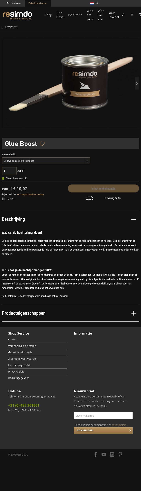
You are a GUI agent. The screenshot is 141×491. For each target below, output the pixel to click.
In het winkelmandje (103, 188)
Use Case (60, 15)
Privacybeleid (16, 371)
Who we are (101, 15)
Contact (13, 339)
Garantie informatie (20, 352)
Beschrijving (69, 219)
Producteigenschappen (69, 313)
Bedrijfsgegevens (18, 378)
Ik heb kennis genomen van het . (101, 425)
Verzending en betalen (22, 346)
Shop (48, 15)
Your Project (114, 15)
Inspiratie (75, 15)
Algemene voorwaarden (22, 358)
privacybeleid (119, 425)
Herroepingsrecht (19, 365)
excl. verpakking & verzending (30, 194)
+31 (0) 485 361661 (23, 405)
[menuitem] (37, 340)
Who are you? (90, 15)
